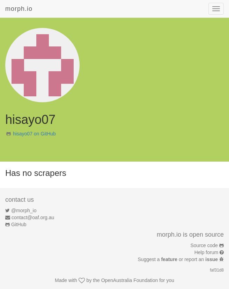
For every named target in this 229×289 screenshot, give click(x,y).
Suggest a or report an (178, 259)
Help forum (206, 252)
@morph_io (24, 210)
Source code (204, 245)
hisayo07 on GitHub (34, 133)
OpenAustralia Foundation (129, 280)
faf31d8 (217, 270)
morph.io (18, 8)
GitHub (19, 224)
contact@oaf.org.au (33, 217)
